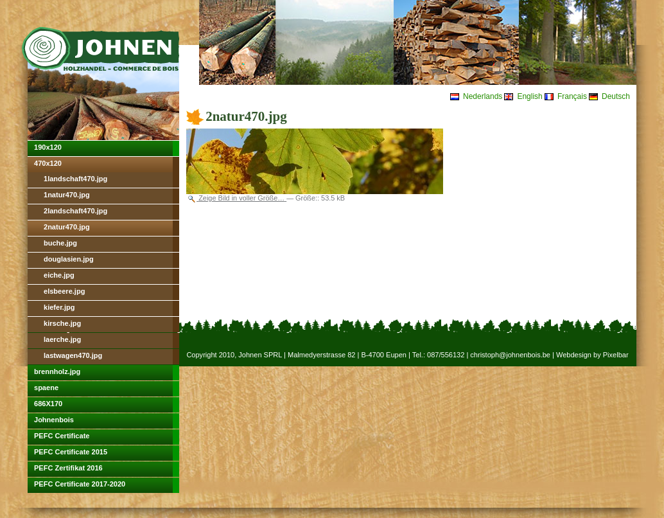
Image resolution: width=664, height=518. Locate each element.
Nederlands (482, 96)
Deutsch (616, 96)
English (529, 96)
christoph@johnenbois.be (510, 355)
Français (572, 96)
